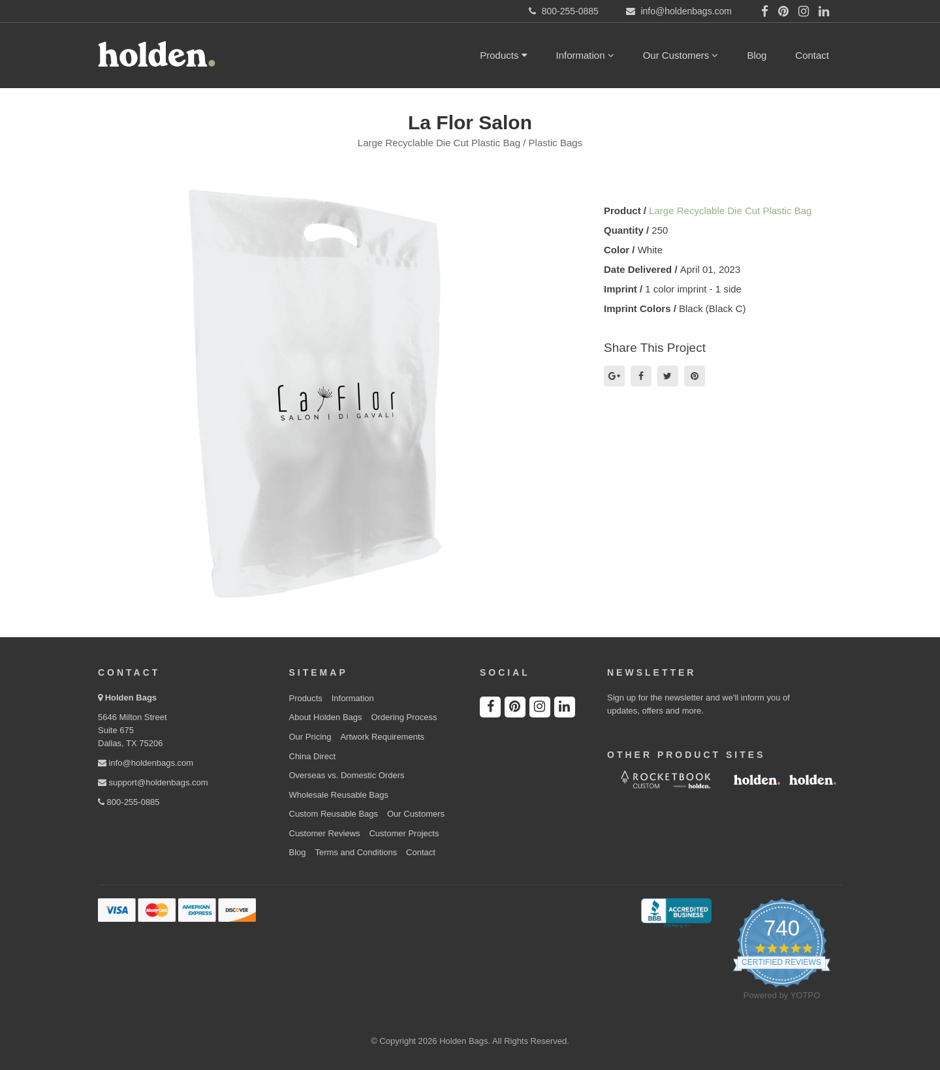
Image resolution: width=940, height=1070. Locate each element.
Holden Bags (131, 697)
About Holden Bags (325, 717)
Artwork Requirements (382, 737)
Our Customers (681, 55)
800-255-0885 (129, 802)
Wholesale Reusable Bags (338, 795)
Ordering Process (404, 717)
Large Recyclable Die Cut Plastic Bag (730, 210)
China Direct (312, 756)
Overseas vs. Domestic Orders (347, 775)
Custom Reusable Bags (334, 814)
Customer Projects (404, 833)
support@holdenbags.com (153, 782)
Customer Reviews (324, 833)
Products (503, 55)
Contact (812, 55)
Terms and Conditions (356, 852)
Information (585, 55)
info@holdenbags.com (145, 763)
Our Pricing (310, 737)
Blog (756, 55)
